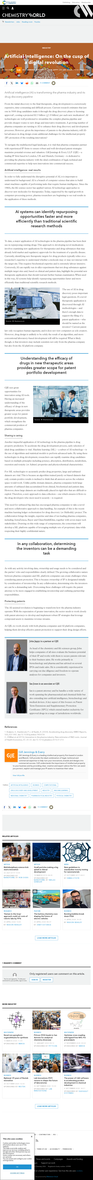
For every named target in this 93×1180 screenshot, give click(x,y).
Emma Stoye (73, 878)
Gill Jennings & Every (33, 70)
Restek (22, 1087)
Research (8, 911)
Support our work (48, 1163)
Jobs (18, 22)
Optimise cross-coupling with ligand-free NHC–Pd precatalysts (75, 1037)
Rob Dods (24, 878)
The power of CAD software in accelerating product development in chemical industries (76, 1081)
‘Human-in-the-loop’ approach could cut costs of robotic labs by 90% (16, 916)
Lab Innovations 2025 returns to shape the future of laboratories (46, 1080)
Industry (46, 48)
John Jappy (52, 70)
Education (76, 2)
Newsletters (9, 22)
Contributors (44, 1134)
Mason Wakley (14, 925)
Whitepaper (8, 1032)
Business (36, 785)
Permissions (67, 1149)
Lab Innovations (43, 1090)
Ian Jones (67, 70)
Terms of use (42, 1149)
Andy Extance (44, 925)
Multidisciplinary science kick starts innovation (16, 868)
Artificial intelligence (19, 785)
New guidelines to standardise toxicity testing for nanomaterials (76, 869)
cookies (79, 1171)
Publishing (66, 2)
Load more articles (46, 938)
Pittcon (53, 1046)
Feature (37, 911)
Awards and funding (75, 1159)
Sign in (35, 980)
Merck (22, 1044)
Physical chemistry (64, 796)
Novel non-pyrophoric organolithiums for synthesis (16, 1036)
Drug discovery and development (24, 790)
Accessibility (55, 1149)
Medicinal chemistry (19, 796)
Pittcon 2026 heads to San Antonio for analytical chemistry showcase (45, 1037)
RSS (54, 1134)
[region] (17, 1156)
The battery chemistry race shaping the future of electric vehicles (46, 916)
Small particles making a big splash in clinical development (46, 869)
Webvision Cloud (52, 1176)
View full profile (19, 775)
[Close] (31, 1136)
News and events (43, 1159)
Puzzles (37, 22)
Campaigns (58, 1159)
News (66, 864)
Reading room (27, 22)
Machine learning (61, 790)
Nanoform (9, 878)
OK (17, 1167)
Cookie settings (17, 1173)
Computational (50, 785)
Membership (86, 2)
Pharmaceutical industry (41, 796)
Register (47, 980)
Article (7, 864)
